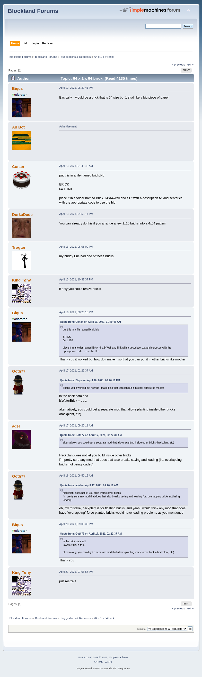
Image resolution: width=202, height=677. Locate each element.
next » (190, 64)
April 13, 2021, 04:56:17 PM (76, 213)
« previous (178, 64)
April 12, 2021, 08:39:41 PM (76, 87)
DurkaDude (22, 214)
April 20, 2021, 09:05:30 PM (76, 524)
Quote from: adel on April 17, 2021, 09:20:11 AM (89, 485)
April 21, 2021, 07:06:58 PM (76, 571)
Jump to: (141, 628)
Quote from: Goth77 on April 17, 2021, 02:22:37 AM (91, 435)
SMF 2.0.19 (84, 657)
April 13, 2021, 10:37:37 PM (76, 279)
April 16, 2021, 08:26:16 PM (76, 312)
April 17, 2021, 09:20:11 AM (76, 425)
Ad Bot (18, 127)
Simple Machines (118, 657)
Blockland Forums (33, 11)
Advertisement (68, 126)
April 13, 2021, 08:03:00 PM (76, 246)
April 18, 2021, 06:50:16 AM (76, 475)
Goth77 (18, 371)
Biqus (17, 88)
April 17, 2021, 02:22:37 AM (76, 370)
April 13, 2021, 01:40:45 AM (76, 165)
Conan (18, 166)
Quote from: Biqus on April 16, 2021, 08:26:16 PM (90, 380)
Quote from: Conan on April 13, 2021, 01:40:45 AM (90, 321)
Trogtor (18, 247)
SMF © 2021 (100, 657)
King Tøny (21, 280)
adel (16, 426)
